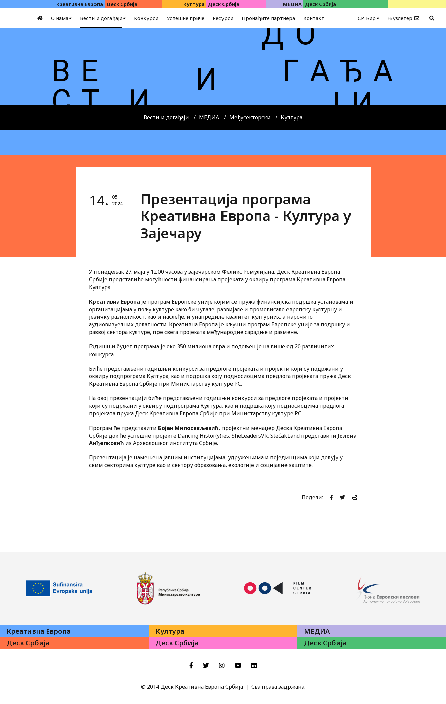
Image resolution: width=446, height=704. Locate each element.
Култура (291, 117)
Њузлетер (399, 18)
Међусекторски (250, 117)
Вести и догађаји (166, 117)
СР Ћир (367, 18)
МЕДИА (209, 117)
